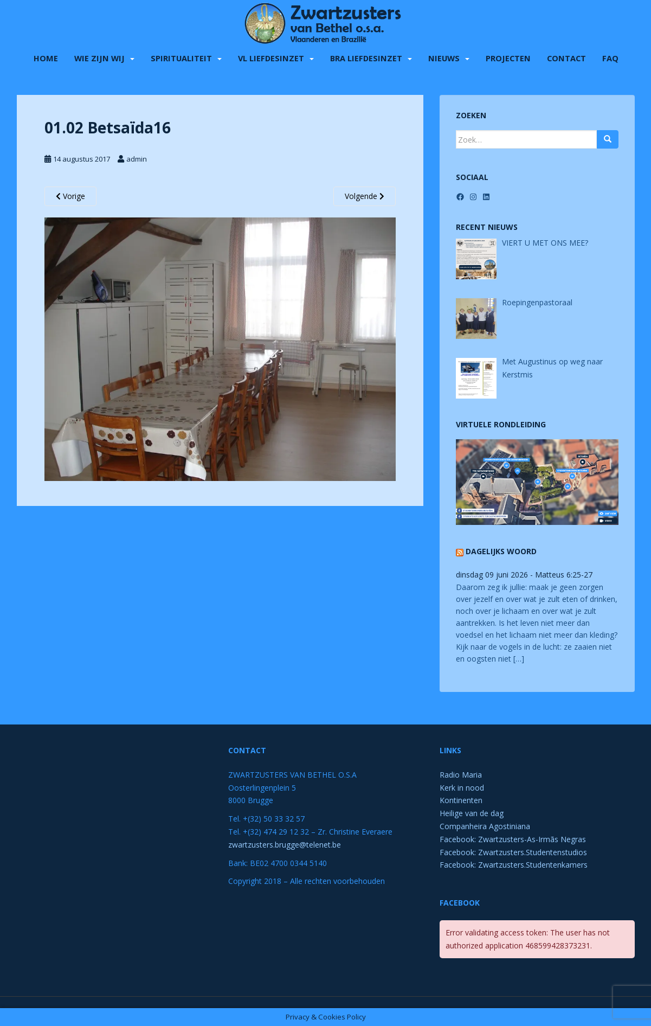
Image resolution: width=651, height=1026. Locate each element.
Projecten (508, 56)
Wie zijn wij (99, 56)
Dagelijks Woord (501, 551)
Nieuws (444, 56)
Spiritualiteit (181, 56)
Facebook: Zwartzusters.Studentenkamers (514, 865)
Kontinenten (461, 800)
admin (136, 159)
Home (46, 56)
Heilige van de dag (472, 813)
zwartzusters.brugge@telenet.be (284, 844)
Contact (566, 56)
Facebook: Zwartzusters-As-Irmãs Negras (513, 839)
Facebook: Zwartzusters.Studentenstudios (513, 852)
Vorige (70, 196)
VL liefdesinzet (271, 56)
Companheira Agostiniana (485, 826)
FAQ (610, 56)
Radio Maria (461, 775)
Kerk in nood (462, 788)
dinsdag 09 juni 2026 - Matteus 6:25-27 (524, 574)
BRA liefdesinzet (366, 56)
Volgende (364, 196)
